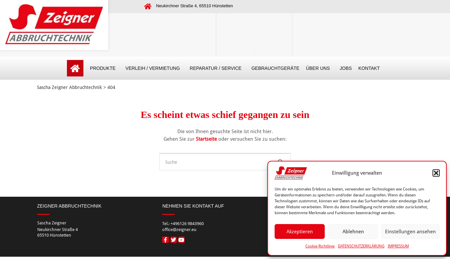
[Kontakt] (335, 23)
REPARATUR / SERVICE (217, 68)
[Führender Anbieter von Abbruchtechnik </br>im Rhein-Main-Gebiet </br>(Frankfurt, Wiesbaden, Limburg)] (162, 23)
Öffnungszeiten (254, 33)
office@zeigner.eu (335, 41)
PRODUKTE (104, 68)
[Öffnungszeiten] (254, 23)
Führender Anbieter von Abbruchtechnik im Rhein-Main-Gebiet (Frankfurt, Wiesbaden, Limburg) (161, 34)
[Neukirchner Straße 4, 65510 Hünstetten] (147, 6)
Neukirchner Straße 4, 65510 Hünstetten (194, 5)
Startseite (207, 139)
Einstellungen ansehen (410, 232)
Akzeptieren (299, 232)
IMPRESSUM (398, 246)
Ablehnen (353, 232)
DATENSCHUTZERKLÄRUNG (361, 246)
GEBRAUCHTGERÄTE (275, 68)
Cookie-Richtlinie (320, 246)
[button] (436, 173)
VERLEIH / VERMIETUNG (154, 68)
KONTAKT (369, 68)
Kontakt (335, 33)
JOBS (346, 68)
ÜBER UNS (319, 68)
